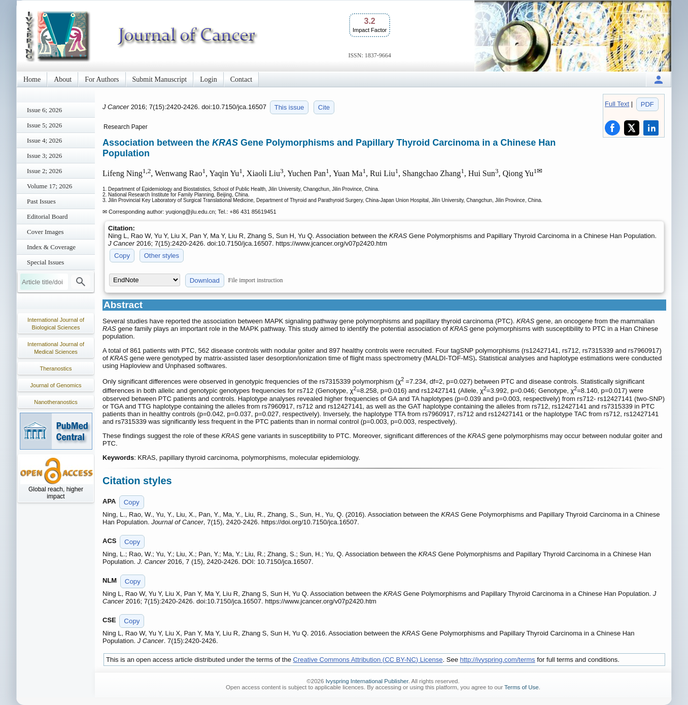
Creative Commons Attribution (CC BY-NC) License (368, 659)
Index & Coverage (51, 247)
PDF (647, 104)
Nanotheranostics (56, 402)
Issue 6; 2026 (44, 110)
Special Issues (45, 262)
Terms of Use (521, 687)
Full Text (617, 104)
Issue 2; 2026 (44, 171)
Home (32, 79)
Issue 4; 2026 (44, 140)
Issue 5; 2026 (44, 125)
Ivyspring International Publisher (367, 681)
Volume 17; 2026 (49, 186)
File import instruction (255, 280)
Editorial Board (47, 216)
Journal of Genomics (56, 385)
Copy (122, 255)
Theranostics (56, 368)
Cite (324, 107)
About (63, 79)
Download (205, 280)
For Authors (102, 79)
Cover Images (45, 232)
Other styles (161, 255)
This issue (289, 107)
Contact (241, 79)
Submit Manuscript (159, 79)
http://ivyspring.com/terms (497, 659)
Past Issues (41, 201)
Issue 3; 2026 (44, 155)
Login (208, 79)
